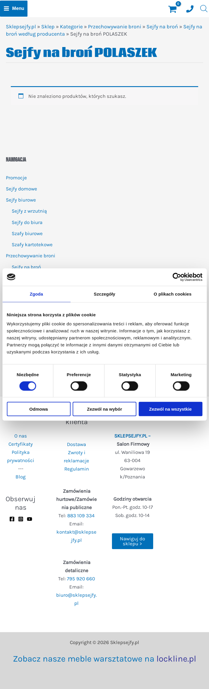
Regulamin (76, 469)
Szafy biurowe (27, 233)
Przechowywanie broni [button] (30, 255)
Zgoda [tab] (36, 293)
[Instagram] (20, 519)
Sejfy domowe (21, 189)
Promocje (16, 178)
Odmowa (38, 409)
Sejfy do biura (27, 222)
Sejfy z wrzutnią (29, 211)
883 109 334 (81, 515)
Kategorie (71, 26)
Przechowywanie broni (114, 26)
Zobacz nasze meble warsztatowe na (104, 659)
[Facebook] (12, 519)
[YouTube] (29, 519)
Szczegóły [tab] (104, 293)
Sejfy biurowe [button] (21, 200)
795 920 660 (81, 579)
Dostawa (76, 444)
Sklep (48, 26)
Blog (20, 477)
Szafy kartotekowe (32, 244)
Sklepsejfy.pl (21, 26)
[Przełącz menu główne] (13, 9)
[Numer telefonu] (189, 8)
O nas (20, 436)
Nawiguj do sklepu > (132, 541)
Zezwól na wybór (104, 409)
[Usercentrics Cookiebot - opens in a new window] (176, 277)
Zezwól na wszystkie (170, 409)
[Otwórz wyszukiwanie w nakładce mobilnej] (203, 8)
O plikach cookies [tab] (172, 293)
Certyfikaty (20, 444)
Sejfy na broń (26, 267)
